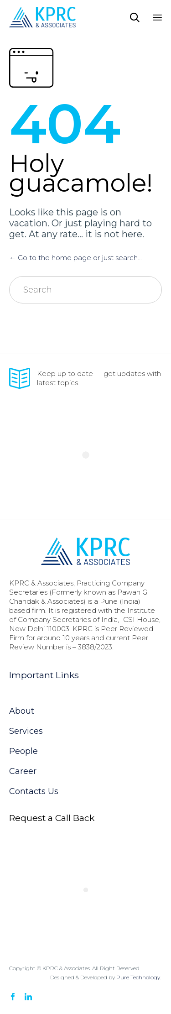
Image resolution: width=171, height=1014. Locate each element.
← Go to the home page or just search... (75, 257)
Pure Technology (138, 977)
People (23, 751)
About (21, 711)
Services (26, 731)
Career (22, 771)
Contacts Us (33, 791)
